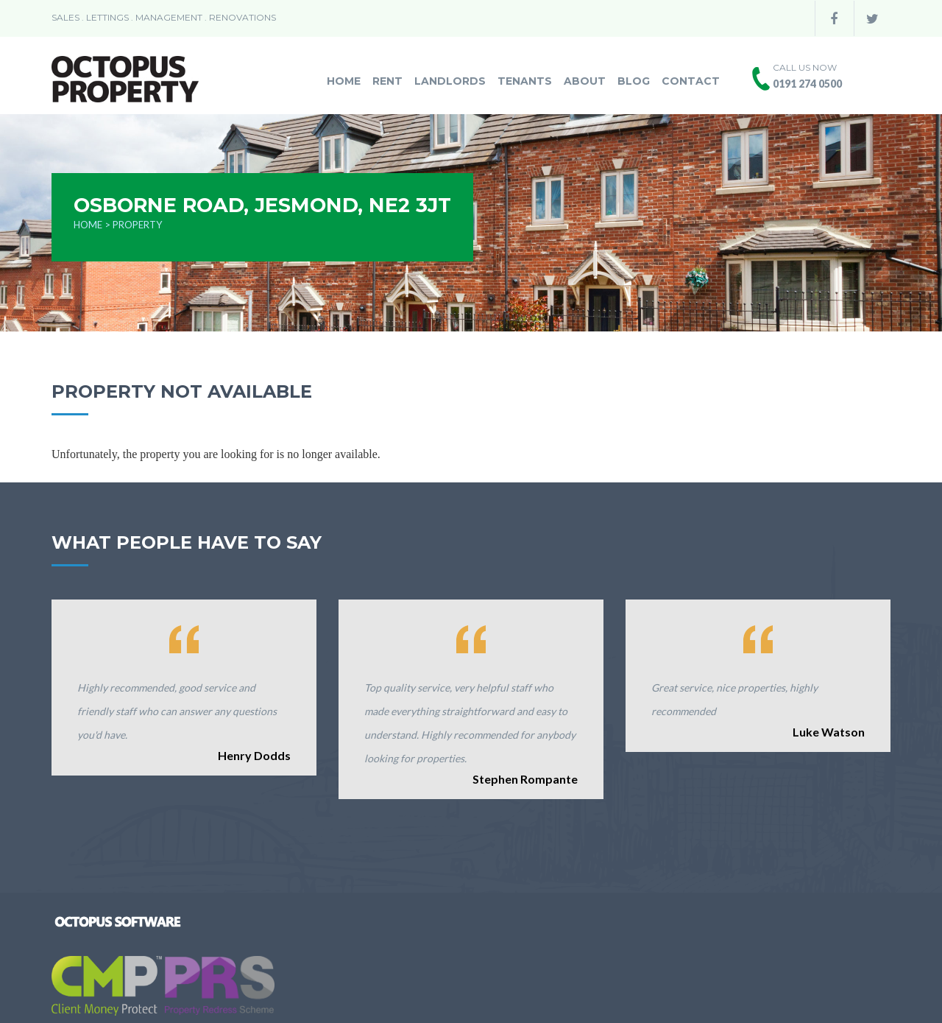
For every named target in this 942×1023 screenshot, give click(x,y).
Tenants (524, 81)
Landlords (450, 81)
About (585, 81)
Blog (633, 81)
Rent (387, 81)
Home (344, 81)
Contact (691, 81)
